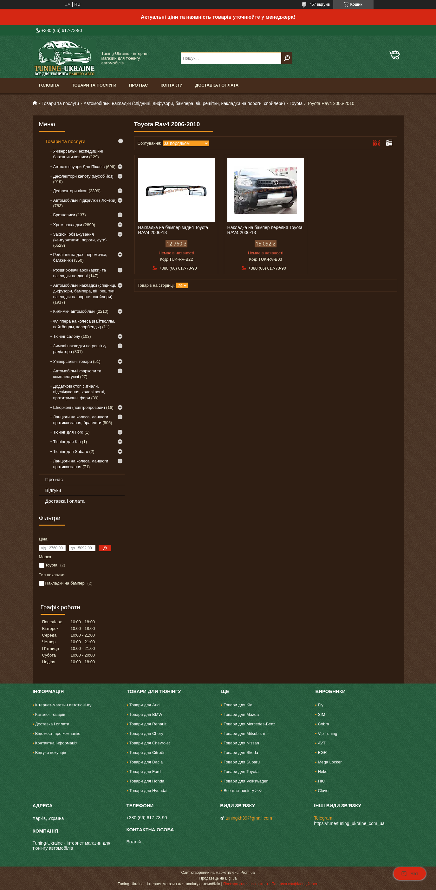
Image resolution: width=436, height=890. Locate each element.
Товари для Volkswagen (246, 781)
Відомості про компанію (58, 733)
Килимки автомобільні (74, 311)
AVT (321, 743)
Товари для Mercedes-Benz (249, 724)
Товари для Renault (147, 724)
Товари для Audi (144, 705)
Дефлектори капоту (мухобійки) (83, 176)
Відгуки (53, 490)
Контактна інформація (56, 743)
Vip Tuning (327, 733)
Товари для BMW (145, 714)
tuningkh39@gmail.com (248, 818)
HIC (321, 781)
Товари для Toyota (241, 771)
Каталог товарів (50, 714)
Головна (49, 85)
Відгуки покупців (50, 752)
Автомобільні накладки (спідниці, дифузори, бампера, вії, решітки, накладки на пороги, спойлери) (184, 103)
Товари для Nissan (241, 743)
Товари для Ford (145, 771)
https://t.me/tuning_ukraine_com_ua (349, 823)
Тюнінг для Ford (68, 432)
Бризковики (64, 215)
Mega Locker (330, 762)
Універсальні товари (72, 361)
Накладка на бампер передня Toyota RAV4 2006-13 (265, 230)
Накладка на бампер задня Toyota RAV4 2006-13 (173, 230)
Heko (322, 771)
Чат (409, 873)
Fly (320, 705)
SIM (321, 714)
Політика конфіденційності (294, 884)
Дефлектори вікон (70, 190)
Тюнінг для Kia (67, 441)
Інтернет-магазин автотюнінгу (63, 705)
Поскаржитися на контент (245, 884)
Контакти (171, 85)
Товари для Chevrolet (149, 743)
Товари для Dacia (146, 762)
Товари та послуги (94, 85)
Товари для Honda (146, 781)
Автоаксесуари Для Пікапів (79, 166)
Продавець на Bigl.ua (218, 878)
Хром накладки (67, 224)
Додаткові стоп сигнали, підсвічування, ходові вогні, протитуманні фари (79, 392)
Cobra (323, 724)
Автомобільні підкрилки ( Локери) (85, 200)
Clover (324, 790)
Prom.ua (247, 872)
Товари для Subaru (242, 762)
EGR (322, 752)
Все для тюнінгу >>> (243, 790)
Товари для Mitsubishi (244, 733)
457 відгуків (319, 4)
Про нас (138, 85)
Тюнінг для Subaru (70, 451)
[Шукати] (286, 58)
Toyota (296, 103)
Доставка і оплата (216, 85)
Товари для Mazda (241, 714)
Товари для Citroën (147, 752)
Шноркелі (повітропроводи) (79, 407)
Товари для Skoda (241, 752)
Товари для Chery (146, 733)
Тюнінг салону (66, 336)
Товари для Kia (238, 705)
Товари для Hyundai (148, 790)
